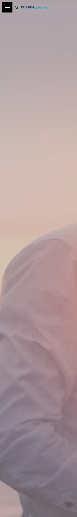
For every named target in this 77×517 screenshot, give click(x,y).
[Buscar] (17, 7)
